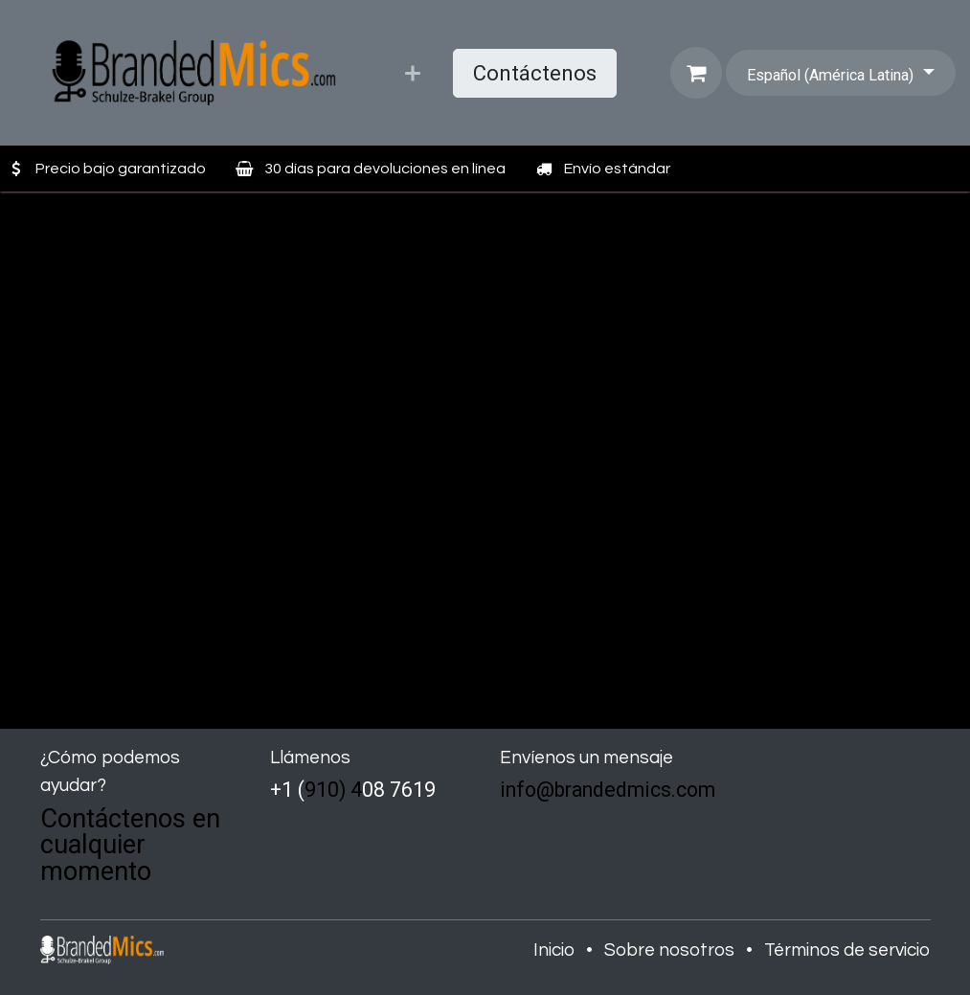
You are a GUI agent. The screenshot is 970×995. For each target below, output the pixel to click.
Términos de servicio (847, 950)
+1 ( (287, 790)
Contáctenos (535, 73)
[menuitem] (413, 73)
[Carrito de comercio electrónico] (696, 73)
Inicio (554, 950)
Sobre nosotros (669, 950)
